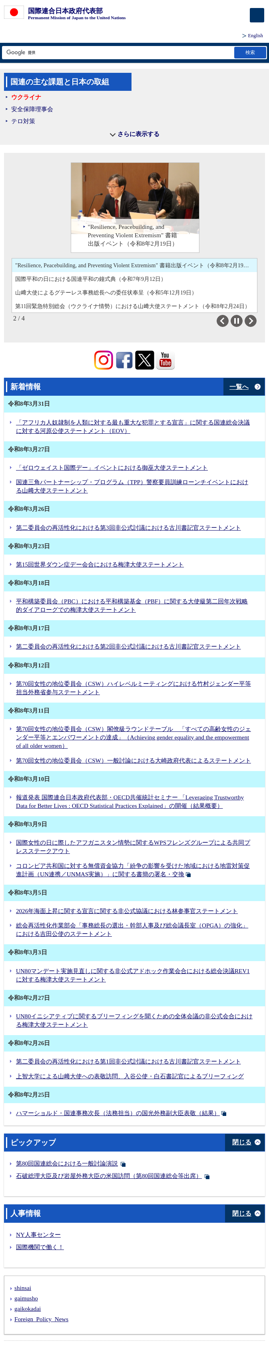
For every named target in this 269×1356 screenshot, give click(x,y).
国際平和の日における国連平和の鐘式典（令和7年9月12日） (90, 279)
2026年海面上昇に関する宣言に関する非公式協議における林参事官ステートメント (127, 911)
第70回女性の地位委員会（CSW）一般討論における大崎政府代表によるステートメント (133, 760)
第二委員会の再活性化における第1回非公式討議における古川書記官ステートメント (128, 1061)
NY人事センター (38, 1235)
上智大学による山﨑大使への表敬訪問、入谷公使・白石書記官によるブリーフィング (130, 1076)
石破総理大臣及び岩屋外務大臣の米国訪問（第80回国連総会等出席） (109, 1176)
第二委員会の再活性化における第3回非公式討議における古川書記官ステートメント (128, 528)
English (255, 35)
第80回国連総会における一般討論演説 (67, 1163)
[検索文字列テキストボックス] (117, 52)
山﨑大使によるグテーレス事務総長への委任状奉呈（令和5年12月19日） (106, 292)
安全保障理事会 (32, 109)
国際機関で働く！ (40, 1247)
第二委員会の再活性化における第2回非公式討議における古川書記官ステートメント (128, 646)
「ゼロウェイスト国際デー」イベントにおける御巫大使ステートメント (112, 468)
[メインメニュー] (257, 15)
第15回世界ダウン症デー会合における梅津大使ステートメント (100, 564)
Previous (228, 321)
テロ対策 (23, 121)
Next (256, 321)
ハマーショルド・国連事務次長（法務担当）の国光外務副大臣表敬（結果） (118, 1113)
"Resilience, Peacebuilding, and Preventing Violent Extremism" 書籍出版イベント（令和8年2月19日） (135, 265)
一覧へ (239, 386)
